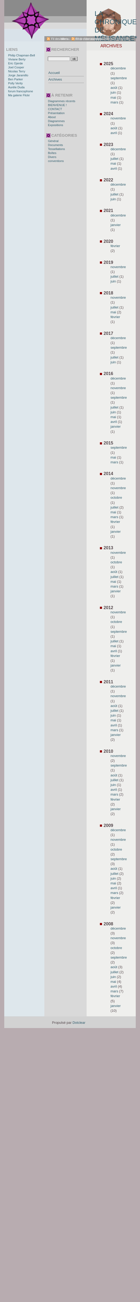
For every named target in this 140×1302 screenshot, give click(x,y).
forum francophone (20, 91)
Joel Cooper (16, 67)
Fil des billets (59, 38)
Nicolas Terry (16, 71)
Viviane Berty (17, 59)
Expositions (55, 125)
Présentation (56, 113)
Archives (55, 79)
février (115, 246)
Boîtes (52, 153)
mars (114, 102)
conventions (56, 161)
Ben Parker (15, 79)
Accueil (54, 73)
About (52, 117)
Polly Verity (15, 83)
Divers (52, 157)
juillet (114, 159)
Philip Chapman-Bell (21, 55)
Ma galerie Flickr (19, 95)
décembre (118, 68)
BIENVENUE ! (57, 105)
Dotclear (79, 1023)
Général (53, 141)
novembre (118, 118)
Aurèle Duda (16, 87)
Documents (55, 145)
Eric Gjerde (15, 63)
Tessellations (56, 149)
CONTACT (55, 109)
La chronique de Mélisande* (115, 23)
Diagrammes (56, 121)
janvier (116, 225)
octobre (116, 498)
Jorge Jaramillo (18, 75)
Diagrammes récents (61, 101)
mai (113, 97)
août (114, 88)
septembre (119, 78)
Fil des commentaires (90, 38)
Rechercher (65, 49)
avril (114, 133)
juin (113, 92)
